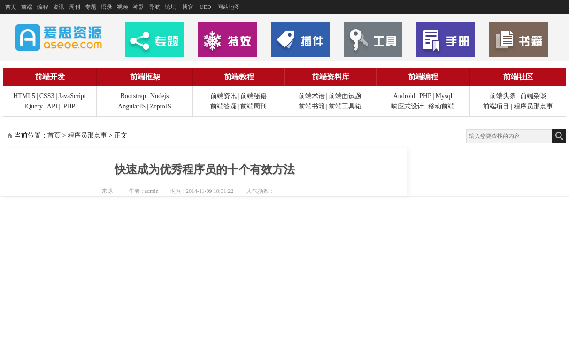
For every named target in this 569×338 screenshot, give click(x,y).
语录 (106, 7)
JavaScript (71, 96)
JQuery (33, 106)
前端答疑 (223, 106)
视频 (122, 7)
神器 (138, 7)
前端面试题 (345, 96)
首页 (10, 7)
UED (205, 7)
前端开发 (50, 77)
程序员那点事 (533, 106)
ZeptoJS (160, 106)
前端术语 (312, 96)
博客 (187, 7)
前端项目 (496, 106)
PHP (69, 106)
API (52, 106)
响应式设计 (407, 106)
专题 (90, 7)
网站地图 (228, 7)
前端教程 (239, 77)
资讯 (58, 7)
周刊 (74, 7)
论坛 (170, 7)
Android (404, 96)
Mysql (444, 96)
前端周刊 (253, 106)
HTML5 (24, 96)
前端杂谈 (533, 96)
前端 (26, 7)
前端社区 (518, 77)
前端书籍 (312, 106)
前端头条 (503, 96)
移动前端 (441, 106)
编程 (42, 7)
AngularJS (132, 106)
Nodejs (159, 96)
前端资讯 (223, 96)
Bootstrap (133, 96)
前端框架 (145, 77)
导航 (154, 7)
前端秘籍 (253, 96)
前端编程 (423, 77)
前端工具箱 (345, 106)
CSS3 (46, 96)
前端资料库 (330, 77)
